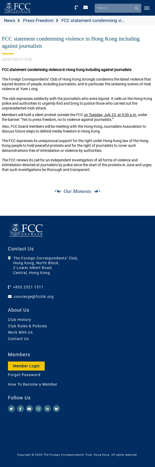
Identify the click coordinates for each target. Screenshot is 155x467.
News (9, 20)
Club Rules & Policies (27, 326)
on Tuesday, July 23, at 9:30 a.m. (110, 115)
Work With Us (20, 332)
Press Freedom (38, 20)
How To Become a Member (32, 384)
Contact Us (18, 339)
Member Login (26, 366)
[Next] (143, 210)
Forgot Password (24, 375)
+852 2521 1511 (28, 287)
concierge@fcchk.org (34, 296)
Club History (19, 320)
